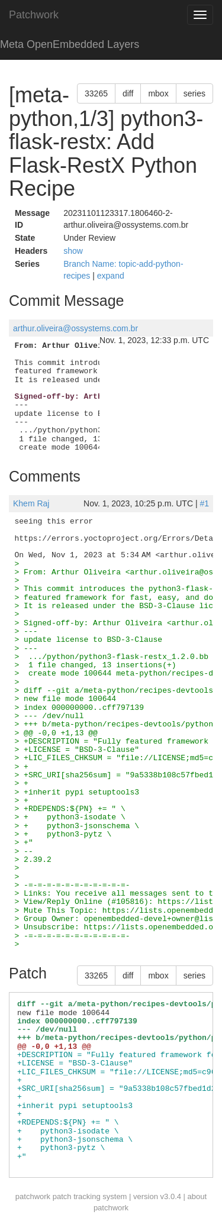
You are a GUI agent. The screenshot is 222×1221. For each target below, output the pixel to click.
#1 (204, 503)
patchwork (32, 1196)
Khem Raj (31, 503)
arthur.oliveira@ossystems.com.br (75, 328)
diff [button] (128, 93)
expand (110, 275)
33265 (96, 93)
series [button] (194, 93)
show (73, 251)
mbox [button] (158, 93)
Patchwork (34, 15)
